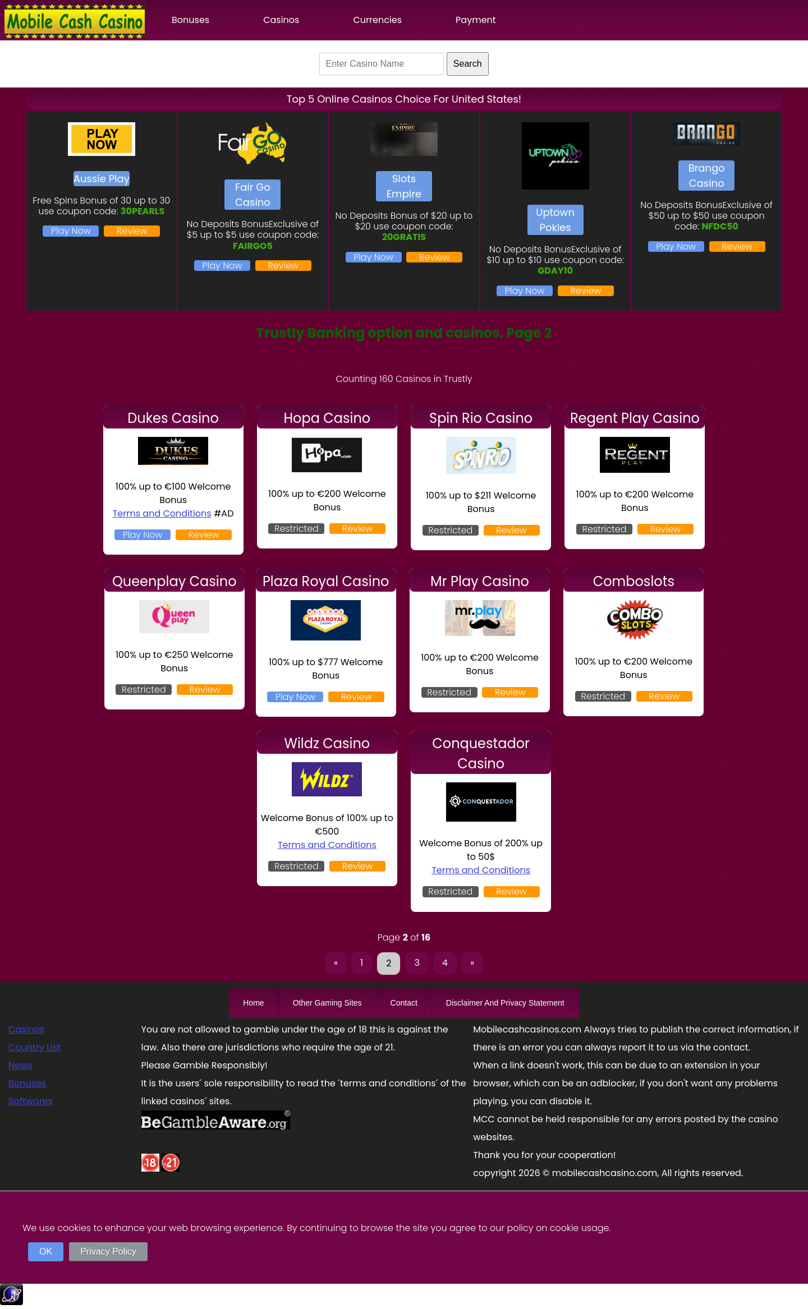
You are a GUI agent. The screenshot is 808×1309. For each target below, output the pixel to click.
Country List (34, 1047)
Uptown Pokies (555, 219)
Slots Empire (404, 186)
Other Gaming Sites (327, 1002)
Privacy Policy (108, 1251)
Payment (476, 19)
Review (132, 230)
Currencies (377, 19)
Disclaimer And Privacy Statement (505, 1002)
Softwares (30, 1101)
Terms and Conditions (162, 513)
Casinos (281, 19)
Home (253, 1002)
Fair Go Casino (252, 194)
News (20, 1065)
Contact (404, 1002)
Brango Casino (706, 175)
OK (45, 1251)
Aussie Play (102, 179)
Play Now (71, 230)
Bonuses (190, 19)
